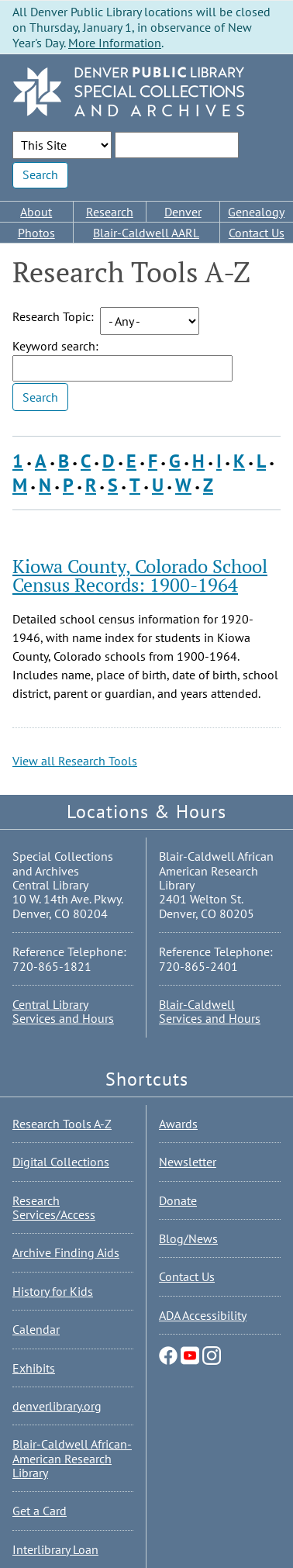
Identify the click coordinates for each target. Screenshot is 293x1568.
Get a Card (39, 1510)
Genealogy (256, 211)
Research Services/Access (53, 1207)
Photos (36, 232)
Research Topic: (53, 316)
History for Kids (52, 1291)
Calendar (36, 1329)
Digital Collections (60, 1161)
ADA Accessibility (202, 1315)
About (36, 211)
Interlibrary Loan (55, 1549)
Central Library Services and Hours (63, 1011)
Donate (178, 1200)
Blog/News (188, 1238)
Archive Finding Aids (65, 1252)
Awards (178, 1123)
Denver (183, 211)
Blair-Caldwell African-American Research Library (72, 1458)
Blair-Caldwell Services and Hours (209, 1011)
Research (109, 211)
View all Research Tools (74, 760)
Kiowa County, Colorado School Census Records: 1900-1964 (139, 575)
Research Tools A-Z (62, 1123)
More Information (114, 42)
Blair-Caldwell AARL (146, 232)
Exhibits (33, 1368)
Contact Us (256, 232)
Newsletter (187, 1161)
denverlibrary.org (57, 1406)
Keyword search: (55, 346)
